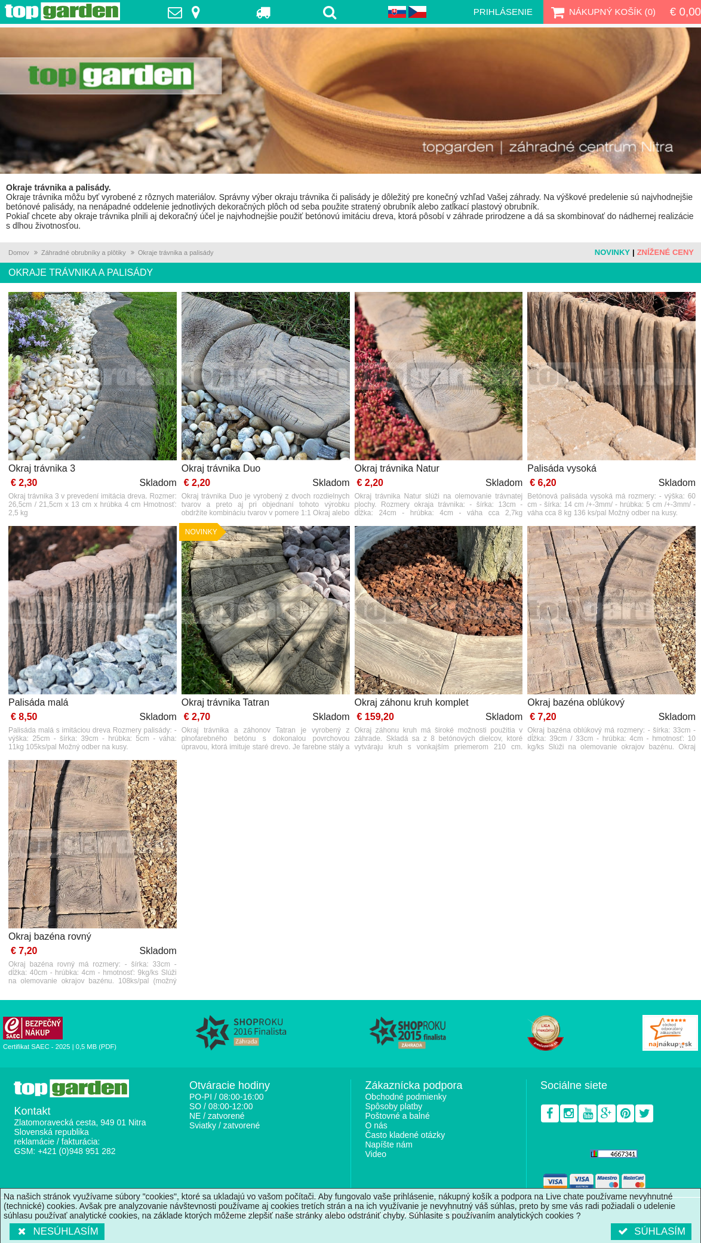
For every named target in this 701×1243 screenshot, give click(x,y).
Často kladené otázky (405, 1135)
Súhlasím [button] (651, 1231)
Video (375, 1154)
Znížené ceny (665, 252)
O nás (376, 1125)
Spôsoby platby (393, 1106)
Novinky (612, 252)
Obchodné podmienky (405, 1097)
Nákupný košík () (602, 12)
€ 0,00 (685, 11)
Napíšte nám (388, 1144)
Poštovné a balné (397, 1116)
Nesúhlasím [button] (57, 1231)
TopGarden (62, 11)
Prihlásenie (503, 12)
